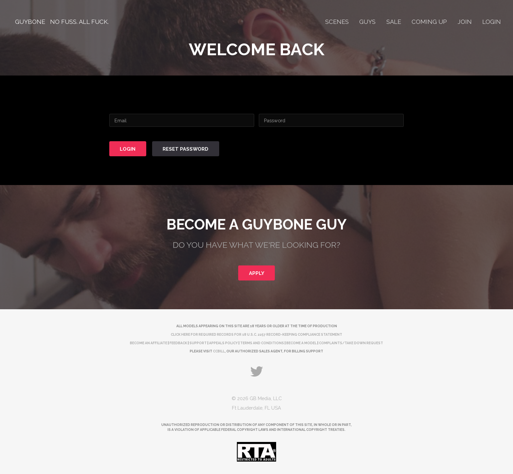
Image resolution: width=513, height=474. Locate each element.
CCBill (219, 351)
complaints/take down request (351, 343)
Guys (367, 21)
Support (198, 343)
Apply (256, 273)
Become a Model (301, 343)
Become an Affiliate (148, 343)
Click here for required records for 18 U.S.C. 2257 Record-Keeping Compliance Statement (256, 334)
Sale (393, 21)
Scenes (337, 21)
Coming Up (429, 21)
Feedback (178, 343)
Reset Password (185, 149)
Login (491, 21)
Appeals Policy (223, 343)
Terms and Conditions (262, 343)
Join (465, 21)
